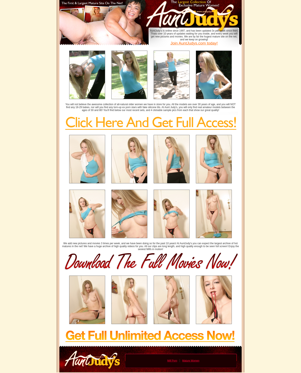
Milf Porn (172, 360)
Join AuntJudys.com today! (194, 43)
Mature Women (190, 360)
